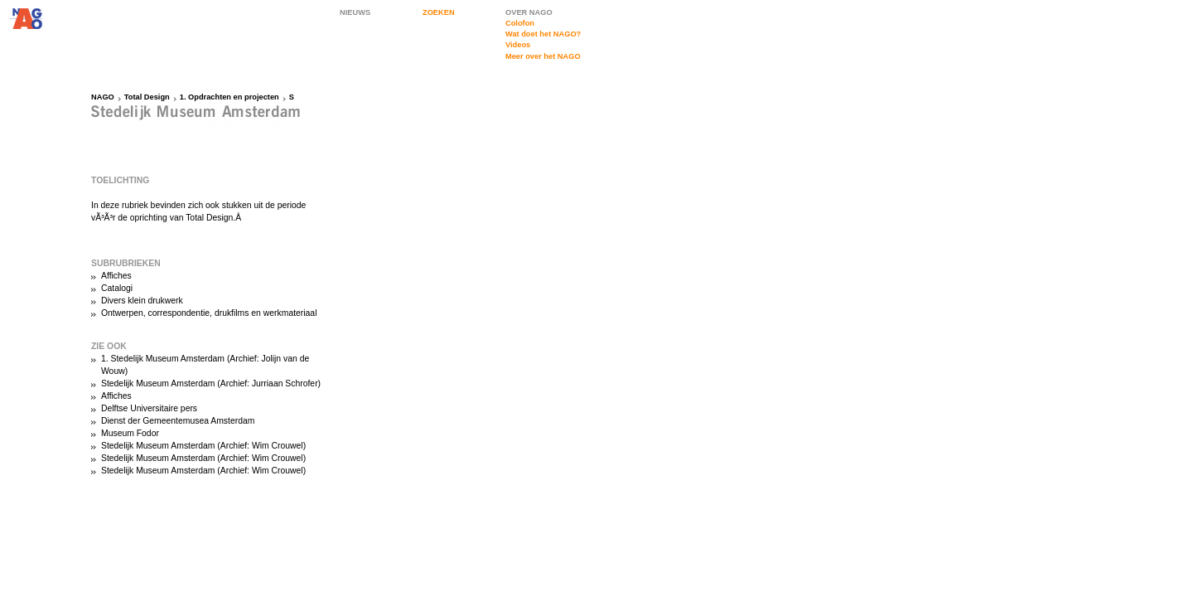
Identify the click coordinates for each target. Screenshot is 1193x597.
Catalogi (117, 288)
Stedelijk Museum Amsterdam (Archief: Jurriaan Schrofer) (211, 383)
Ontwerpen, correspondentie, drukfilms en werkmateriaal (208, 313)
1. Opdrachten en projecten (229, 97)
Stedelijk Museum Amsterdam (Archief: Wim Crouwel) (203, 445)
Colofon (519, 23)
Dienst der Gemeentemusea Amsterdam (177, 420)
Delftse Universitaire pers (149, 408)
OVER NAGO (529, 12)
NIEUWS (355, 12)
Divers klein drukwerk (142, 300)
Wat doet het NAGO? (543, 34)
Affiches (116, 275)
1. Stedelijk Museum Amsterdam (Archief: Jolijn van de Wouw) (205, 365)
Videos (517, 45)
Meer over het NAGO (543, 56)
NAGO (102, 97)
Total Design (147, 97)
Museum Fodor (130, 433)
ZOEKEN (439, 12)
